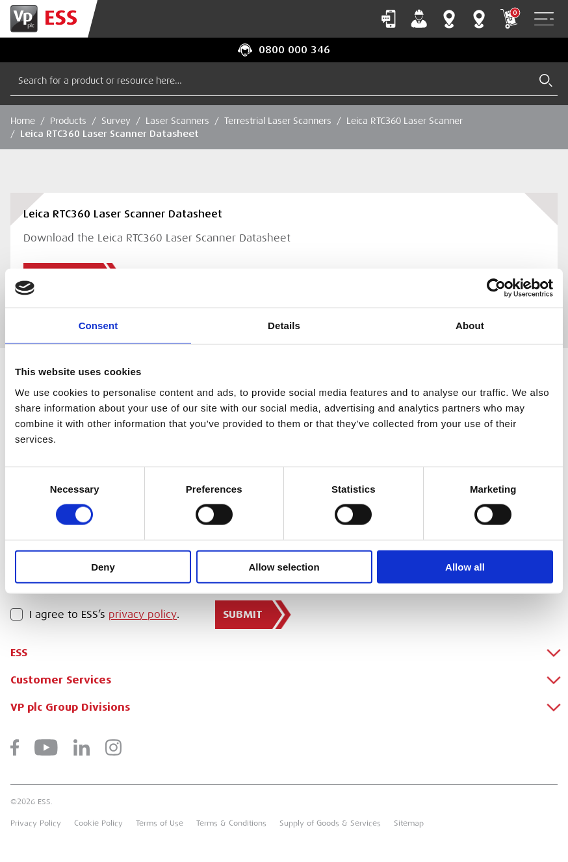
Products (68, 121)
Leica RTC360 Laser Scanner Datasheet (109, 134)
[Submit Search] (545, 80)
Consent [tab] (98, 325)
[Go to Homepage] (48, 19)
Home (22, 121)
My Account (419, 19)
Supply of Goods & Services (330, 823)
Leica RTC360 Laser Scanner (404, 121)
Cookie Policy (98, 823)
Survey (116, 121)
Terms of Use (159, 823)
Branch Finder (449, 19)
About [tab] (470, 325)
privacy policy (143, 615)
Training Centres (479, 19)
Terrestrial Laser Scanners (277, 121)
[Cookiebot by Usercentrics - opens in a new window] (496, 288)
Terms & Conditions (231, 823)
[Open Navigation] (544, 19)
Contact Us (388, 19)
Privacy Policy (35, 823)
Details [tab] (284, 325)
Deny (103, 566)
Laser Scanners (177, 121)
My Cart (509, 19)
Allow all (465, 566)
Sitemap (409, 823)
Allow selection (283, 566)
